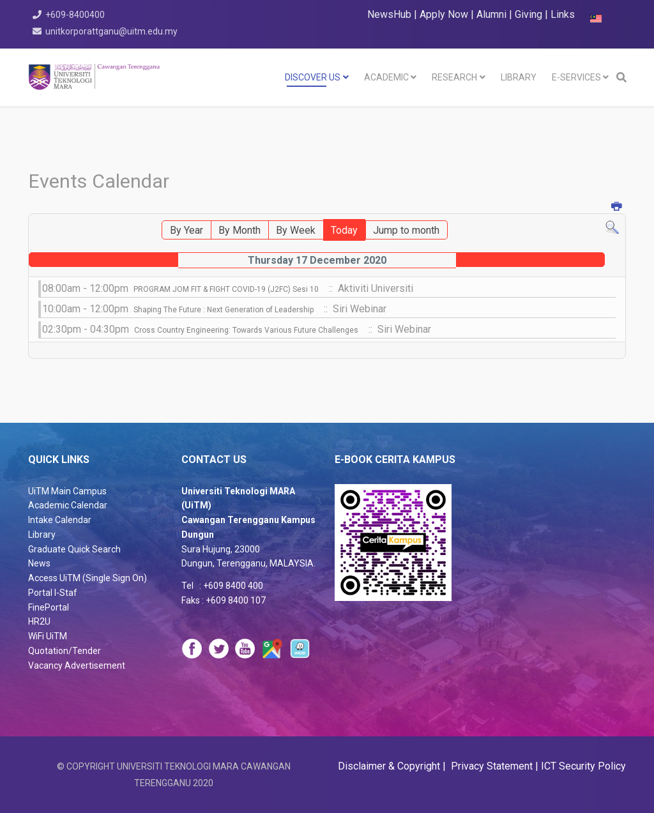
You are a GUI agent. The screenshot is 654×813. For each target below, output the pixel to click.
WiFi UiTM (47, 636)
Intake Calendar (59, 520)
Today (344, 230)
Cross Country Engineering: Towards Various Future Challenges (246, 330)
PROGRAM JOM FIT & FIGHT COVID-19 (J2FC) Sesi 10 (226, 289)
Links (563, 14)
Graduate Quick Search (74, 549)
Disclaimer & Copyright (390, 766)
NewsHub (389, 14)
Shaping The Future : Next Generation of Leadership (223, 309)
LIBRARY (518, 77)
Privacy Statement (490, 766)
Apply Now (444, 14)
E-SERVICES (576, 77)
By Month (239, 230)
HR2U (39, 621)
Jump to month (406, 230)
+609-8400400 (75, 15)
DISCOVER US (312, 77)
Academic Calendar (67, 505)
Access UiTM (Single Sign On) (87, 578)
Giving (528, 14)
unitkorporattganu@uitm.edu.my (112, 31)
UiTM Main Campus (67, 491)
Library (42, 534)
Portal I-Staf (52, 593)
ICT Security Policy (583, 766)
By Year (186, 230)
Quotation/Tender (64, 651)
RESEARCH (454, 77)
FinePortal (48, 607)
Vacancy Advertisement (76, 665)
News (39, 563)
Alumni (492, 14)
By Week (296, 230)
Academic (386, 77)
